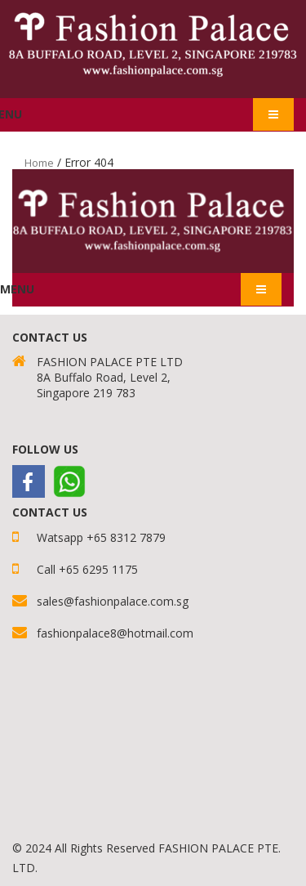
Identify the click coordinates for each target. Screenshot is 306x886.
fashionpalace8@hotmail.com (115, 633)
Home (39, 162)
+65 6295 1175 (98, 569)
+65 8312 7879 (126, 537)
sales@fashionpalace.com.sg (112, 601)
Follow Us (45, 449)
